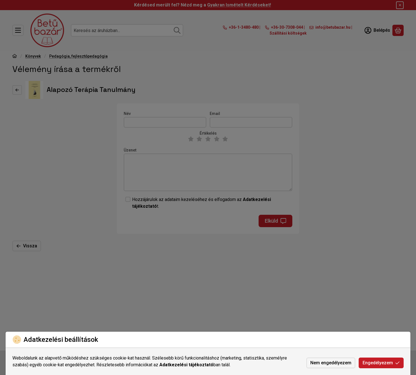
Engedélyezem (381, 362)
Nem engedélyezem (330, 362)
